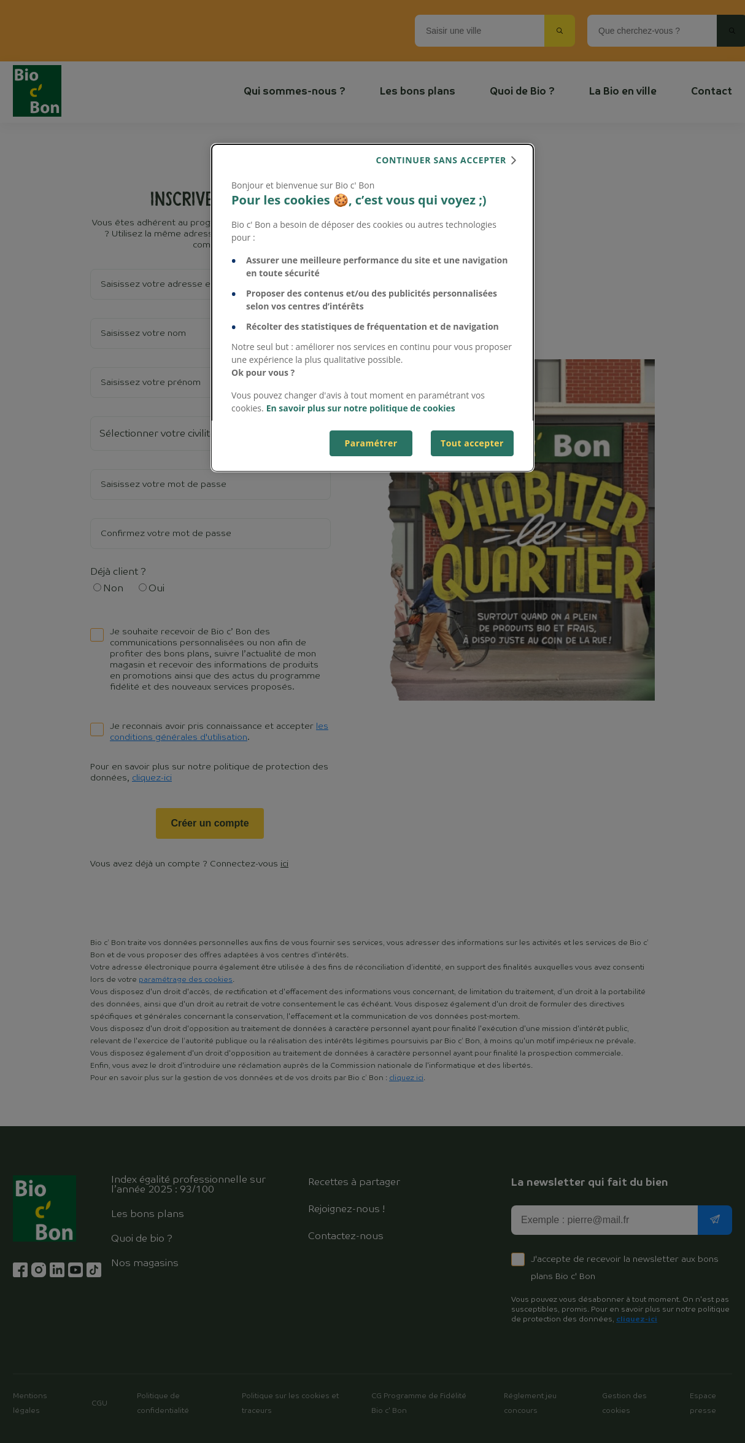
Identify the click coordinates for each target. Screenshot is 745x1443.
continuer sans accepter (441, 160)
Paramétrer (370, 443)
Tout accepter (472, 443)
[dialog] (372, 307)
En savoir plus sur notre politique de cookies (360, 408)
